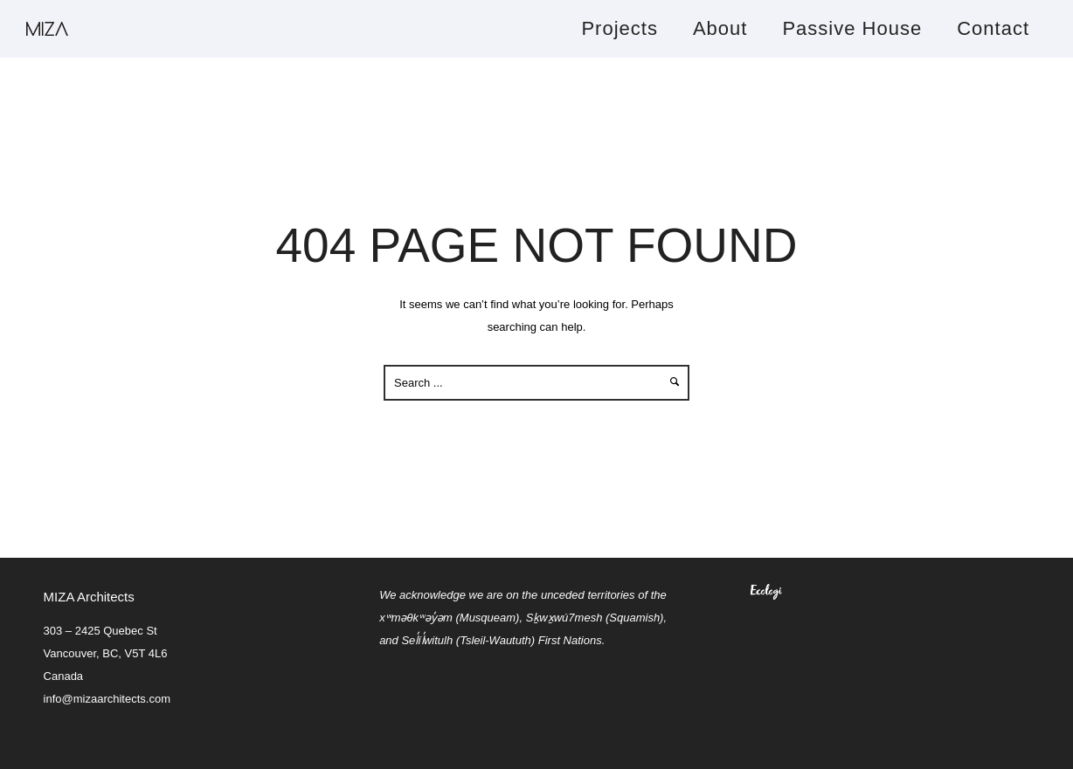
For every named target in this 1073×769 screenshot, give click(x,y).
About (720, 28)
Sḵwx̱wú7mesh (564, 617)
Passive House (852, 28)
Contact (993, 28)
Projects (619, 28)
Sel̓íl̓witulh (427, 640)
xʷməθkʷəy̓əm (416, 617)
